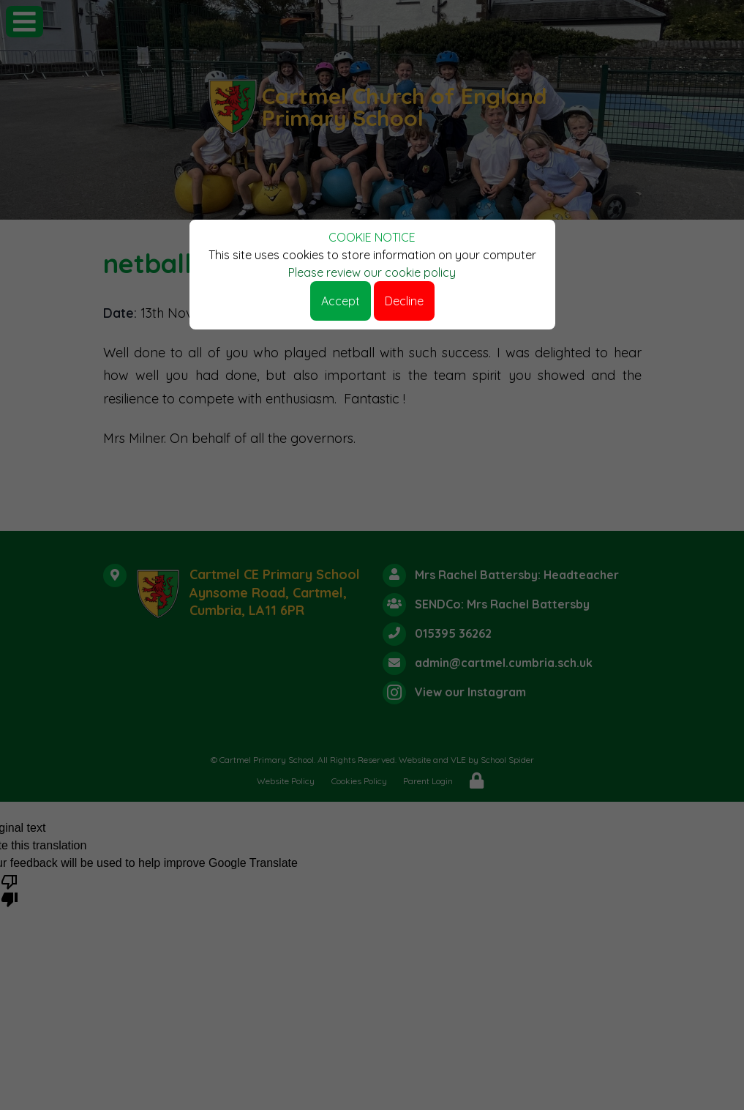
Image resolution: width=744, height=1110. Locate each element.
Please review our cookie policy (372, 272)
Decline (404, 301)
